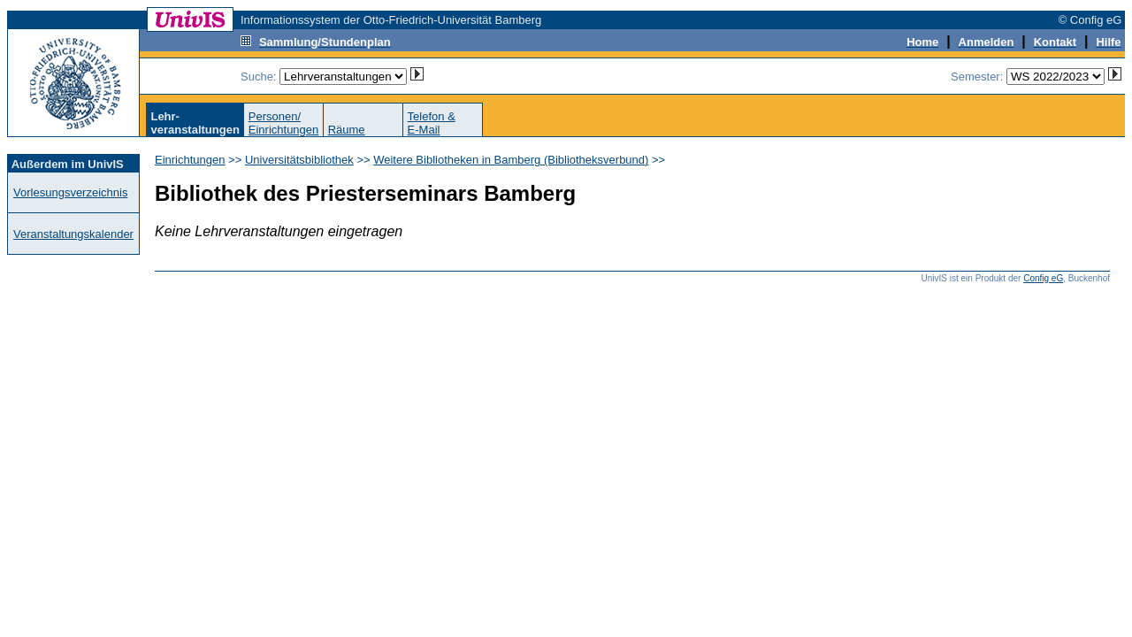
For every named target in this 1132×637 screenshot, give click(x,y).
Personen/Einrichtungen (284, 123)
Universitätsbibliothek (299, 159)
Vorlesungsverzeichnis (70, 192)
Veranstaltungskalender (73, 234)
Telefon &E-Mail (431, 123)
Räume (346, 129)
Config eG (1043, 278)
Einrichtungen (190, 159)
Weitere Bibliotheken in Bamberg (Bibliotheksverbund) (510, 159)
